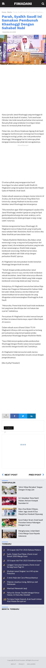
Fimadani (23, 3)
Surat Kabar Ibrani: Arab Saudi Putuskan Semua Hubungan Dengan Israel (30, 522)
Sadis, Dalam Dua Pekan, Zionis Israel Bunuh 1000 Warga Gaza (22, 555)
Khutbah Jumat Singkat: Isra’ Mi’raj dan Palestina (22, 572)
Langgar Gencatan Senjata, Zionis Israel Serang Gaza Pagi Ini (23, 566)
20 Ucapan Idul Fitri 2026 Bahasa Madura (24, 550)
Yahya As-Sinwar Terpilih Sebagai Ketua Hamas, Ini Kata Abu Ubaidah (23, 594)
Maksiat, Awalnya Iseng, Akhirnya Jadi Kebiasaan (22, 583)
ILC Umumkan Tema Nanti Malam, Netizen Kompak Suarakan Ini (28, 500)
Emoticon (9, 428)
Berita (9, 12)
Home (4, 12)
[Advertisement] (23, 90)
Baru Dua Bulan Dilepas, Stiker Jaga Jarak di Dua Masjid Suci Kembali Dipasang (30, 511)
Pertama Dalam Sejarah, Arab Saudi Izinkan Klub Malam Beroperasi (24, 600)
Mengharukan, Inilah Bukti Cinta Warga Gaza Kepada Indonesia (29, 533)
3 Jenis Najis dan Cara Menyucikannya (22, 578)
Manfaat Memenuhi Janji (17, 588)
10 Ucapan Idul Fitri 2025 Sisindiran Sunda (24, 560)
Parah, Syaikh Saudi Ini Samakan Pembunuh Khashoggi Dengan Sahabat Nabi (22, 22)
